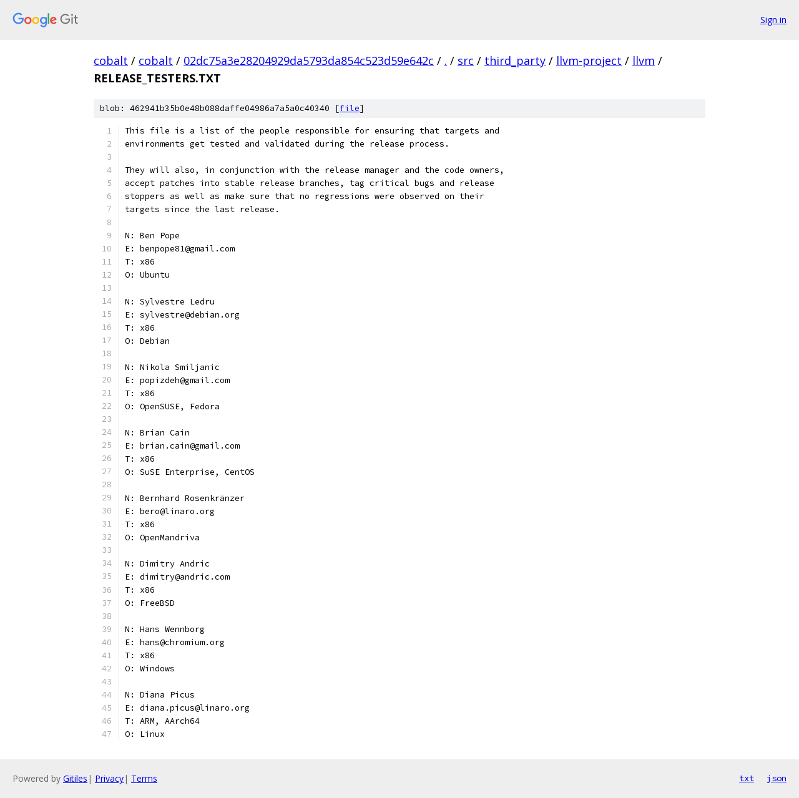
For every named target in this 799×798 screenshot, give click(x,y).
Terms (144, 778)
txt (746, 778)
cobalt (111, 60)
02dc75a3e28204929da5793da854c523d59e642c (309, 60)
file (350, 108)
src (466, 60)
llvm (643, 60)
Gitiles (75, 778)
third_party (515, 60)
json (777, 778)
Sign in (773, 20)
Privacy (109, 778)
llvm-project (589, 60)
